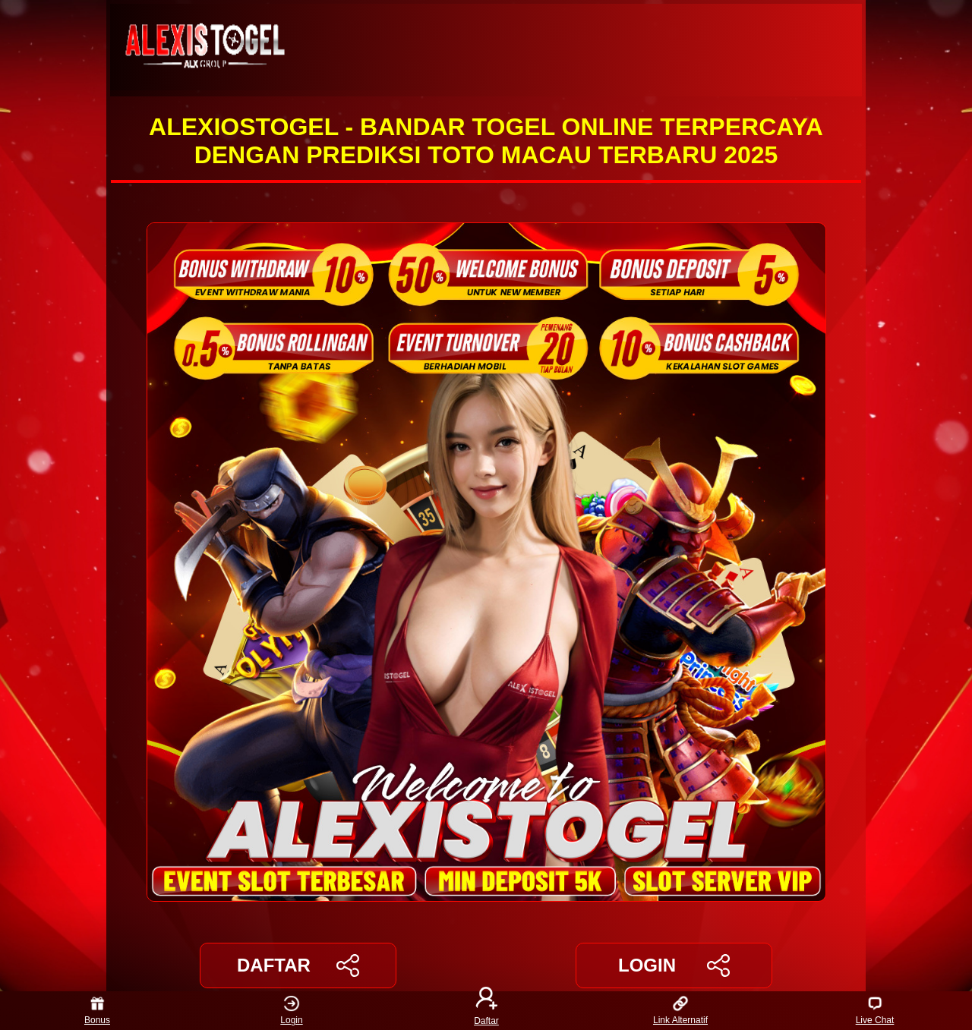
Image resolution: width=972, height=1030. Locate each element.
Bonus (97, 1010)
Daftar (486, 1010)
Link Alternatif (680, 1010)
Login (291, 1010)
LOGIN (674, 965)
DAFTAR (298, 965)
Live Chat (875, 1010)
